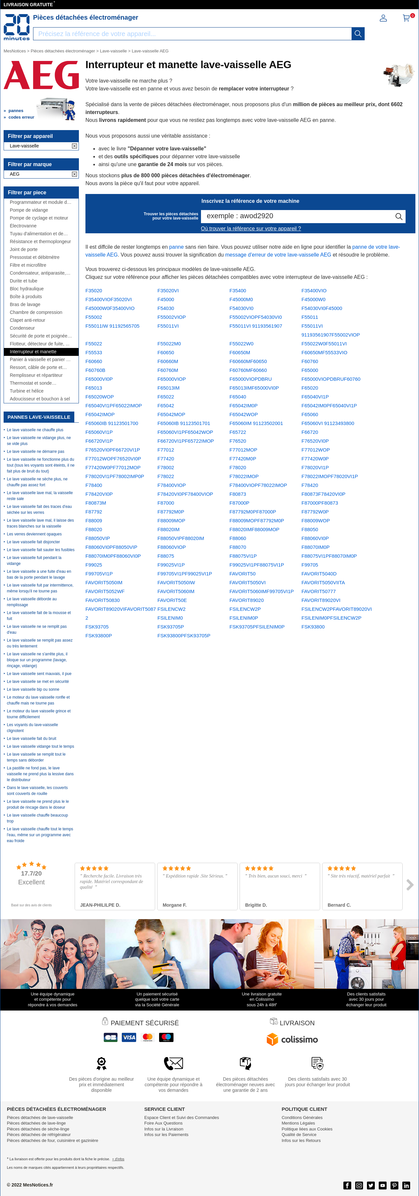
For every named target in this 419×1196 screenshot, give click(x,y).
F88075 (165, 556)
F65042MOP (171, 414)
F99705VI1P (99, 573)
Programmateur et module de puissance (39, 202)
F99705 (309, 565)
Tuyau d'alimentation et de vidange (36, 233)
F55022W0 (241, 343)
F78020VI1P (315, 467)
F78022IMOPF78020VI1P (329, 476)
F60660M (167, 361)
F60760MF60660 (248, 370)
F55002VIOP (171, 317)
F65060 (309, 414)
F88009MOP (171, 520)
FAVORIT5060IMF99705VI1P (261, 591)
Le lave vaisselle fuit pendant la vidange (34, 560)
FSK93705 (97, 626)
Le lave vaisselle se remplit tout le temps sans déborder (36, 757)
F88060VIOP (171, 547)
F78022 (165, 476)
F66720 (309, 432)
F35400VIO (314, 290)
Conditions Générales (302, 1117)
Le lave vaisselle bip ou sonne (33, 689)
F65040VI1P (315, 396)
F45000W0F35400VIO (110, 308)
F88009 (93, 520)
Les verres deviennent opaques (34, 534)
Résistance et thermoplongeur (40, 241)
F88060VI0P (315, 538)
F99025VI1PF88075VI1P (256, 565)
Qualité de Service (299, 1134)
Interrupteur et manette (33, 351)
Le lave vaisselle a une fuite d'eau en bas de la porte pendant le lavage (39, 574)
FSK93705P (170, 626)
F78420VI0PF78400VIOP (185, 494)
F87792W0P (315, 511)
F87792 (93, 511)
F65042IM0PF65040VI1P (329, 405)
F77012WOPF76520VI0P (113, 458)
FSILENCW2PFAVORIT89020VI (336, 609)
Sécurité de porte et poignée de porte (38, 336)
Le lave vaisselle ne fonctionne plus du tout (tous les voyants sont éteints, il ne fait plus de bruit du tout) (41, 465)
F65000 (309, 370)
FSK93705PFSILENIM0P (256, 626)
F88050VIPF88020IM (180, 538)
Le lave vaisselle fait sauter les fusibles (41, 550)
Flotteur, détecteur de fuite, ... (39, 343)
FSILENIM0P (243, 618)
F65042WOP (243, 414)
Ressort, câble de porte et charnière (36, 367)
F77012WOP (315, 450)
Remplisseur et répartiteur (36, 375)
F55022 (93, 343)
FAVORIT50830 (102, 600)
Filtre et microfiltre (28, 265)
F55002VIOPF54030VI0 (255, 317)
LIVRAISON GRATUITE (28, 4)
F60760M (167, 370)
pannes (16, 110)
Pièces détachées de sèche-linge (38, 1129)
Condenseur (22, 328)
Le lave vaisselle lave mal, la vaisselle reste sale (40, 496)
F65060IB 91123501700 (111, 423)
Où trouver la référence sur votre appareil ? (251, 228)
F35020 (93, 290)
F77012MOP (243, 450)
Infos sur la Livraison (163, 1129)
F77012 (165, 450)
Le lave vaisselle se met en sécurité (38, 681)
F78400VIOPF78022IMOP (258, 485)
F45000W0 (313, 299)
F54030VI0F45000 (321, 308)
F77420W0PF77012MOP (112, 467)
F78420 (309, 485)
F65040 (237, 396)
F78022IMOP (244, 476)
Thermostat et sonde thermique (31, 383)
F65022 (165, 396)
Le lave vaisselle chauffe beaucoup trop (37, 818)
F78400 (93, 485)
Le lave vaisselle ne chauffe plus (35, 430)
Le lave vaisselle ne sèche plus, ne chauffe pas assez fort (37, 482)
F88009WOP (315, 520)
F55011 (309, 317)
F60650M (239, 352)
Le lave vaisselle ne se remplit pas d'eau (37, 629)
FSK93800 (313, 626)
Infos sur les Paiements (166, 1134)
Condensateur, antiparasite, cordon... (38, 273)
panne (176, 247)
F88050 (309, 529)
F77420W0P (315, 458)
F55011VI (168, 326)
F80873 (237, 494)
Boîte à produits (26, 296)
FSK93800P (98, 635)
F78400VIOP (171, 485)
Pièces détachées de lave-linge (36, 1123)
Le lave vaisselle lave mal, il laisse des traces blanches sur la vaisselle (40, 523)
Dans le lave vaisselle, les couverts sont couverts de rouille (37, 790)
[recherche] (358, 33)
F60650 (165, 352)
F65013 (93, 388)
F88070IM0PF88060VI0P (113, 556)
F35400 (237, 290)
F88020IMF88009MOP (254, 529)
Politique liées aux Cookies (307, 1129)
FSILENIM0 (170, 618)
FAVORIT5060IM (175, 591)
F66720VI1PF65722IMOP (185, 441)
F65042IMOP (100, 414)
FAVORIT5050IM (103, 582)
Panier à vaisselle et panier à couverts (39, 359)
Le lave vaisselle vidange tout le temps (40, 746)
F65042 (165, 405)
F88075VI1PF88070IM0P (329, 556)
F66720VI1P (99, 441)
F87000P (239, 503)
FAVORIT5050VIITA (323, 582)
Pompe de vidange (29, 210)
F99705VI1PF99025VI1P (184, 573)
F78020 (237, 467)
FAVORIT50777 (318, 591)
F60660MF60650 (248, 361)
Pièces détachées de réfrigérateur (39, 1134)
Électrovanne (23, 225)
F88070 (237, 547)
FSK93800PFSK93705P (183, 635)
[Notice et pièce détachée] (17, 27)
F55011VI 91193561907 (255, 326)
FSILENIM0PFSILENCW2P (331, 618)
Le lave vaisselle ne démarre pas (35, 451)
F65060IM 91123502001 (256, 423)
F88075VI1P (243, 556)
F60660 (93, 361)
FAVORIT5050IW (176, 582)
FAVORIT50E (172, 600)
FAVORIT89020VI (320, 600)
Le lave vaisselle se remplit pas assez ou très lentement (40, 643)
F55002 (93, 317)
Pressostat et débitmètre (35, 257)
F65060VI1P (99, 432)
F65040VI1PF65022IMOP (113, 405)
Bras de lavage (25, 304)
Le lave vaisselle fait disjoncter (33, 542)
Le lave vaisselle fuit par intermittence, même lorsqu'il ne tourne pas (40, 588)
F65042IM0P (243, 405)
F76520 (237, 441)
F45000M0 (241, 299)
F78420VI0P (99, 494)
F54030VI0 (241, 308)
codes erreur (21, 117)
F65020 (309, 388)
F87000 (165, 503)
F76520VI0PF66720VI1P (112, 450)
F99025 (93, 565)
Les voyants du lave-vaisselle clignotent (32, 728)
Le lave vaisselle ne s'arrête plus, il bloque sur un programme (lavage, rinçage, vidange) (37, 660)
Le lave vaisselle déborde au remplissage (32, 602)
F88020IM (168, 529)
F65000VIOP (171, 379)
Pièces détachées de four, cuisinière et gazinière (52, 1140)
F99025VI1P (171, 565)
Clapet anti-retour (27, 320)
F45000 (165, 299)
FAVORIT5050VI (247, 582)
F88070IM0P (315, 547)
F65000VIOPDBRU (250, 379)
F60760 (309, 361)
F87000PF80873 (319, 503)
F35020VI (168, 290)
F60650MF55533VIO (324, 352)
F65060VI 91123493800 (327, 423)
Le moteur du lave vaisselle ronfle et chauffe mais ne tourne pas (38, 700)
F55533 (93, 352)
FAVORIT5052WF (105, 591)
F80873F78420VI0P (323, 494)
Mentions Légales (298, 1123)
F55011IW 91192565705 (112, 326)
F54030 (165, 308)
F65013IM (168, 388)
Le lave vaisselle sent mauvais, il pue (39, 673)
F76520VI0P (315, 441)
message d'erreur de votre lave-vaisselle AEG (278, 255)
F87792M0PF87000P (252, 511)
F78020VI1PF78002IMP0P (114, 476)
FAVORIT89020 (246, 600)
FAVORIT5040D (319, 573)
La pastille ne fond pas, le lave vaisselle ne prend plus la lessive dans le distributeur (40, 774)
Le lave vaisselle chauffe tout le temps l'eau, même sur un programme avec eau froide (40, 835)
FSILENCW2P (245, 609)
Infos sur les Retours (301, 1140)
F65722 (237, 432)
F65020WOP (99, 396)
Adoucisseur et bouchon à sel (40, 398)
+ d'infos (118, 1159)
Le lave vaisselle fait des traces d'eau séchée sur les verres (39, 509)
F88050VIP (97, 538)
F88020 (93, 529)
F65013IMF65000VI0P (254, 388)
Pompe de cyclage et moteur (39, 218)
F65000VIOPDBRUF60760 (330, 379)
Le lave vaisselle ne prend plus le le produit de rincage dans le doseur (38, 804)
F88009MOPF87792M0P (256, 520)
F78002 (165, 467)
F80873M (95, 503)
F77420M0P (242, 458)
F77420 (165, 458)
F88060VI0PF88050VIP (111, 547)
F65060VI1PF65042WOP (185, 432)
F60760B (95, 370)
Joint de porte (24, 249)
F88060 (237, 538)
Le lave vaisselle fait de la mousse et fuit (39, 615)
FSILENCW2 (171, 609)
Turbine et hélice (27, 391)
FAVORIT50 (242, 573)
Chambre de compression (36, 312)
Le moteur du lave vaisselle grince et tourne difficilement (39, 714)
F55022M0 (169, 343)
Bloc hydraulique (27, 288)
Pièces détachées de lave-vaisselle (40, 1117)
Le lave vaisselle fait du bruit (31, 738)
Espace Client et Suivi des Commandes (181, 1117)
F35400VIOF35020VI (108, 299)
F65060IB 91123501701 (183, 423)
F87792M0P (170, 511)
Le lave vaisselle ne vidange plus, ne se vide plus (39, 440)
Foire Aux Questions (163, 1123)
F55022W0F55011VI (324, 343)
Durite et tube (23, 281)
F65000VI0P (99, 379)
